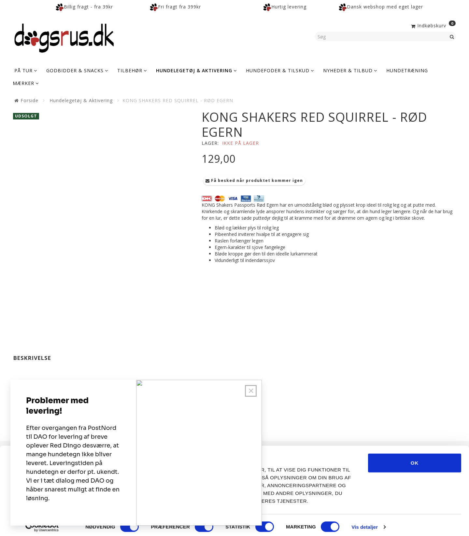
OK (415, 459)
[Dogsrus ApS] (64, 37)
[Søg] (452, 36)
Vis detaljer (364, 523)
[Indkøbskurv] (433, 25)
